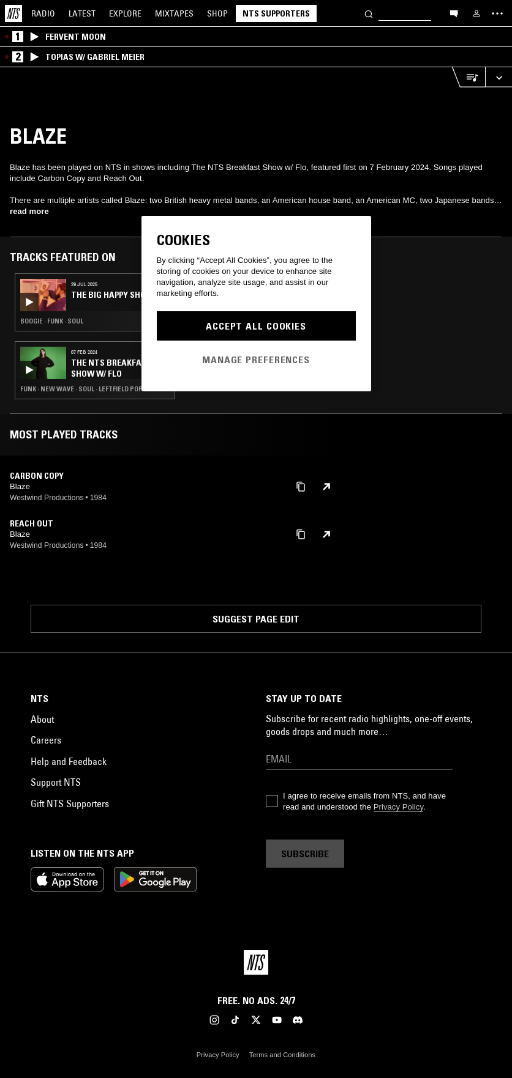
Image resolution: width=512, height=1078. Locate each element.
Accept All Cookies (256, 326)
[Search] (368, 13)
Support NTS (56, 782)
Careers (46, 740)
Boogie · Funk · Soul (51, 321)
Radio (43, 13)
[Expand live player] (498, 77)
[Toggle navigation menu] (497, 13)
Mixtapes (174, 13)
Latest (82, 13)
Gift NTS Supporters (70, 803)
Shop (217, 13)
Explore (125, 13)
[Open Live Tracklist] (468, 77)
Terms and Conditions (282, 1054)
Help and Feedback (69, 761)
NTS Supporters (276, 13)
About (42, 719)
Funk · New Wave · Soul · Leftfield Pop (81, 389)
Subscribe (305, 853)
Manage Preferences (256, 359)
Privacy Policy (398, 806)
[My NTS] (476, 13)
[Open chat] (454, 13)
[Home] (13, 13)
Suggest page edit (256, 619)
